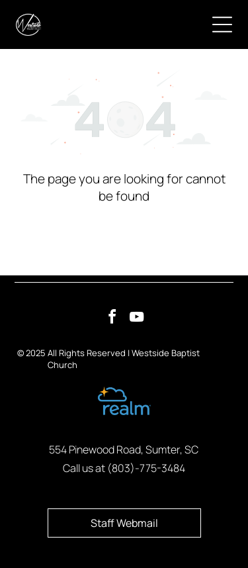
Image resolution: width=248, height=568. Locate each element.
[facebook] (111, 319)
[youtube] (136, 319)
